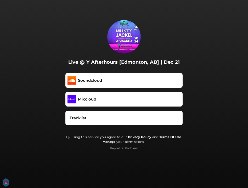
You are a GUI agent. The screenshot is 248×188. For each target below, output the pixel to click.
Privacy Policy (139, 137)
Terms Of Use (170, 137)
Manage (109, 142)
